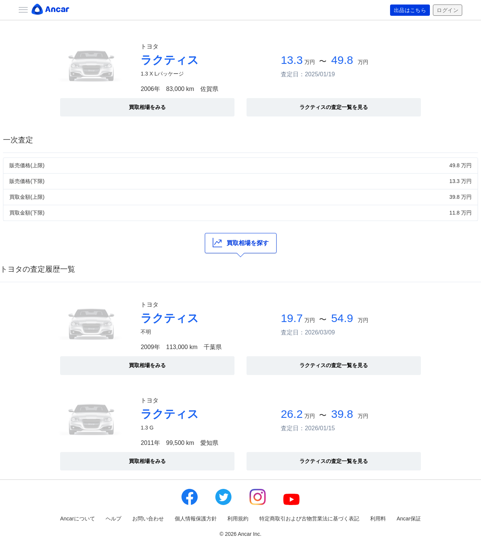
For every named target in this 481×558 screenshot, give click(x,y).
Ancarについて (77, 519)
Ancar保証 (408, 519)
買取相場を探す (241, 242)
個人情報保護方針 (196, 519)
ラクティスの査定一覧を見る (333, 107)
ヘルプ (113, 519)
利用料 (378, 519)
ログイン (447, 10)
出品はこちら (410, 10)
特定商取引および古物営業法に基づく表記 (309, 519)
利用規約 (237, 519)
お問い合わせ (148, 519)
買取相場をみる (147, 107)
